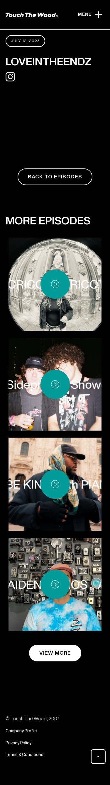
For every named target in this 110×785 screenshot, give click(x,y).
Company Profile (21, 733)
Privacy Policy (18, 745)
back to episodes (55, 176)
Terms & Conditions (24, 757)
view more (55, 652)
